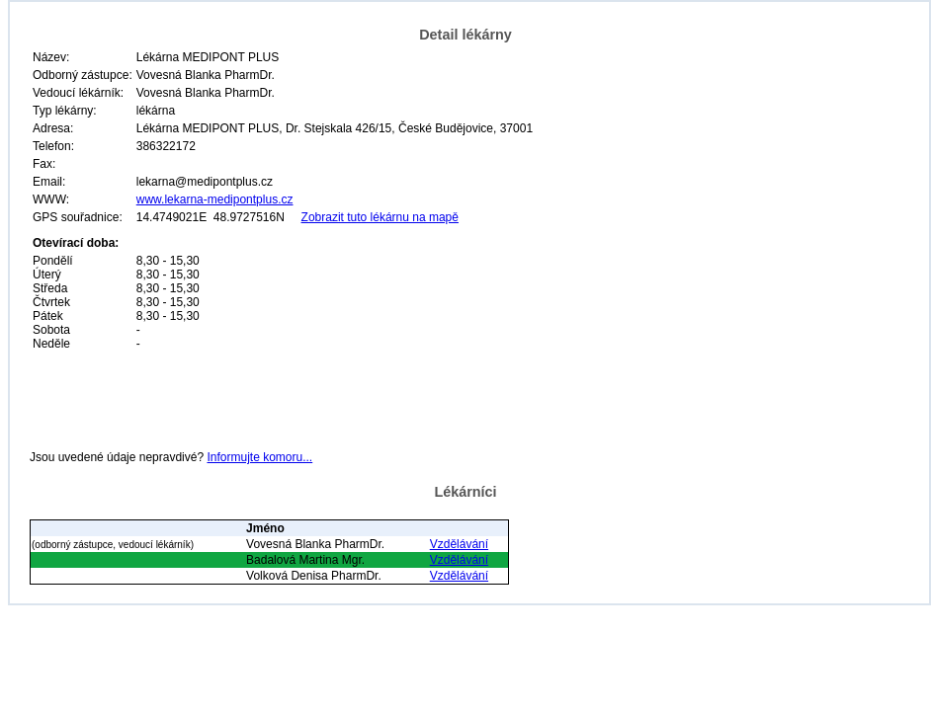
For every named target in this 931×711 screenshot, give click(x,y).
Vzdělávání (459, 544)
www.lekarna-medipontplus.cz (215, 199)
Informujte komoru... (259, 457)
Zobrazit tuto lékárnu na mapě (380, 217)
